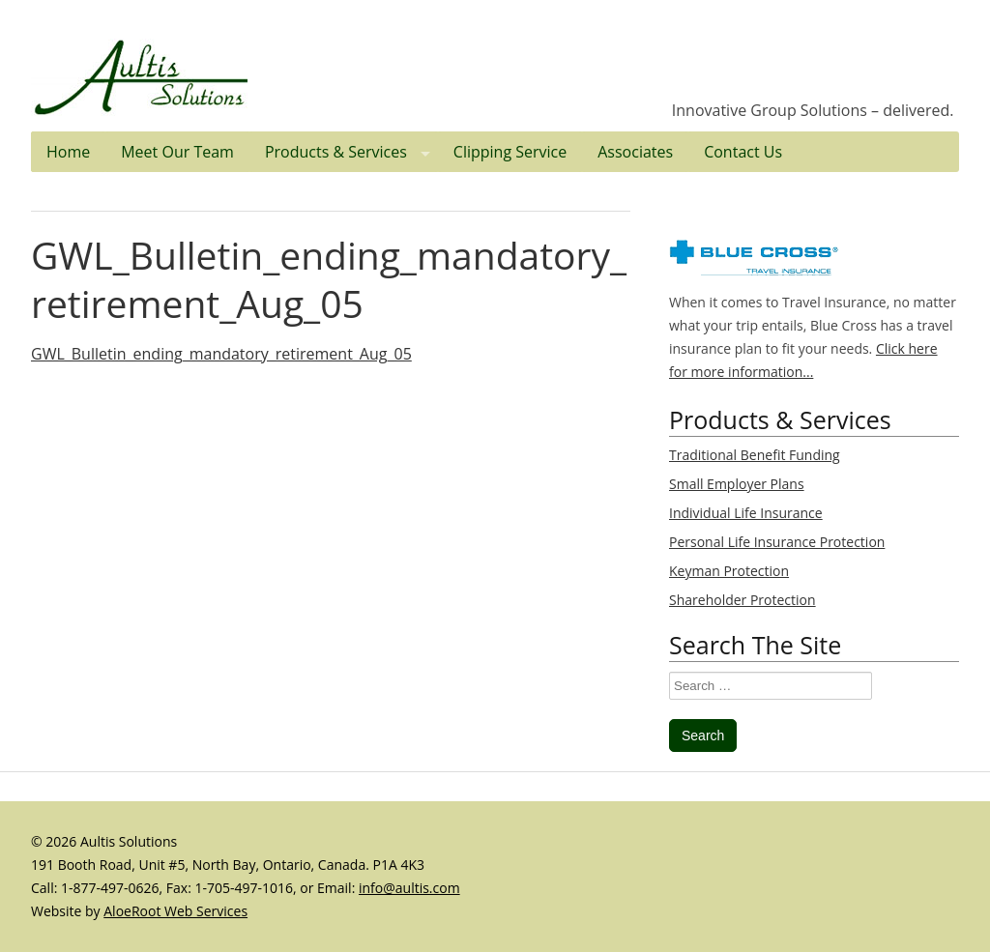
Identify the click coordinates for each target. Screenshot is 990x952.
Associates (635, 151)
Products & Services (351, 151)
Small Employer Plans (736, 484)
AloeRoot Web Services (175, 911)
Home (68, 151)
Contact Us (743, 151)
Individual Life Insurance (746, 513)
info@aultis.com (409, 888)
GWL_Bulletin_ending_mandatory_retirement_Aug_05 (328, 279)
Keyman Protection (729, 571)
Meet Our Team (177, 151)
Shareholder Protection (742, 600)
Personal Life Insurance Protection (777, 542)
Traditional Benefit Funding (754, 455)
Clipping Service (510, 151)
